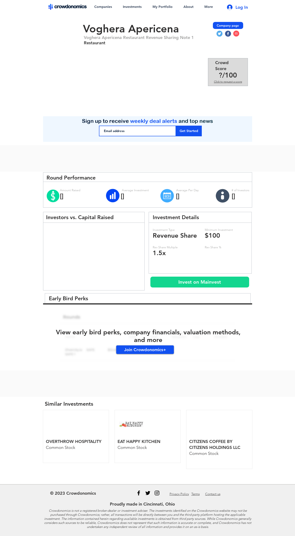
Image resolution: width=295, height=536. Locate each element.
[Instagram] (157, 493)
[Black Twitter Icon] (148, 493)
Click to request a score (228, 81)
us (212, 494)
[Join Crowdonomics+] (145, 349)
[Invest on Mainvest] (199, 282)
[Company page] (228, 25)
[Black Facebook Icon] (138, 493)
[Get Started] (189, 131)
